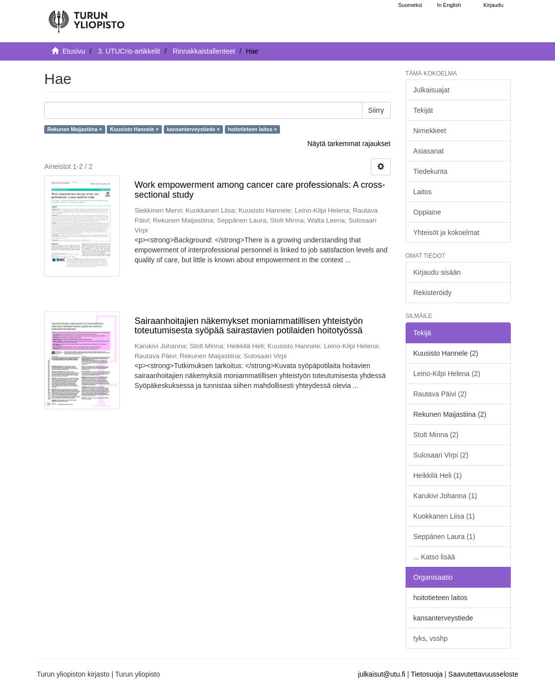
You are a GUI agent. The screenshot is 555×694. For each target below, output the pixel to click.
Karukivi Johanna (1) (445, 496)
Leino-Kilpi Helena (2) (447, 374)
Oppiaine (427, 212)
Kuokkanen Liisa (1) (444, 516)
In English (449, 5)
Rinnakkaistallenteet (204, 51)
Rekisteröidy (433, 293)
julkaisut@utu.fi (381, 674)
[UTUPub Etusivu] (86, 17)
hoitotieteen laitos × (252, 129)
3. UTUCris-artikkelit (129, 51)
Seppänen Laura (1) (445, 536)
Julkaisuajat (432, 90)
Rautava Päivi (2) (440, 394)
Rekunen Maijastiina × (74, 129)
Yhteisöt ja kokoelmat (447, 232)
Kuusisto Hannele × (134, 129)
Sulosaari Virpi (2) (441, 455)
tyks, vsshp (431, 638)
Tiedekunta (431, 171)
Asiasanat (429, 151)
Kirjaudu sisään (437, 272)
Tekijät (423, 110)
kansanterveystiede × (193, 129)
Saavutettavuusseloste (483, 674)
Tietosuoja (427, 674)
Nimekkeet (430, 131)
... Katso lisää (434, 557)
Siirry (376, 110)
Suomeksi (410, 5)
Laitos (423, 192)
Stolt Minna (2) (436, 435)
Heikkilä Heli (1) (438, 475)
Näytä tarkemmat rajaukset (348, 144)
